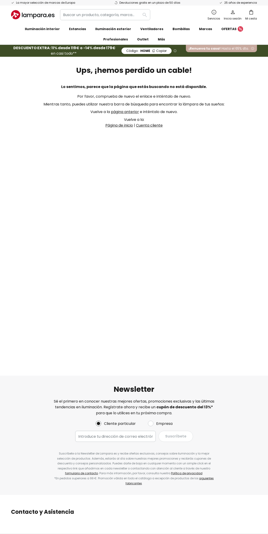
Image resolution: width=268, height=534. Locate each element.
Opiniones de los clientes (117, 343)
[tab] (50, 326)
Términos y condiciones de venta (208, 295)
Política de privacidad (186, 246)
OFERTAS (232, 29)
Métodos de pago (27, 335)
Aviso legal (187, 311)
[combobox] (105, 14)
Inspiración (104, 359)
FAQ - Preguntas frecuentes (36, 295)
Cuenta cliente (149, 125)
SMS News (103, 311)
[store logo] (33, 14)
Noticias (102, 367)
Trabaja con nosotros (114, 327)
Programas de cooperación (119, 319)
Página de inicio (119, 125)
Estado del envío (26, 303)
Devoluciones (23, 327)
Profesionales (115, 39)
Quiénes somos (108, 295)
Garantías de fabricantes (34, 351)
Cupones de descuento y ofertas (124, 335)
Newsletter (105, 303)
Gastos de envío (25, 319)
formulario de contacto (81, 246)
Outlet (143, 39)
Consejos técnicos (133, 359)
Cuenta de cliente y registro (36, 343)
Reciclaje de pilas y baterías (208, 487)
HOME (146, 50)
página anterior (125, 111)
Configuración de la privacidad (62, 487)
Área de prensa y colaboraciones (125, 351)
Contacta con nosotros (32, 311)
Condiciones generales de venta (129, 487)
